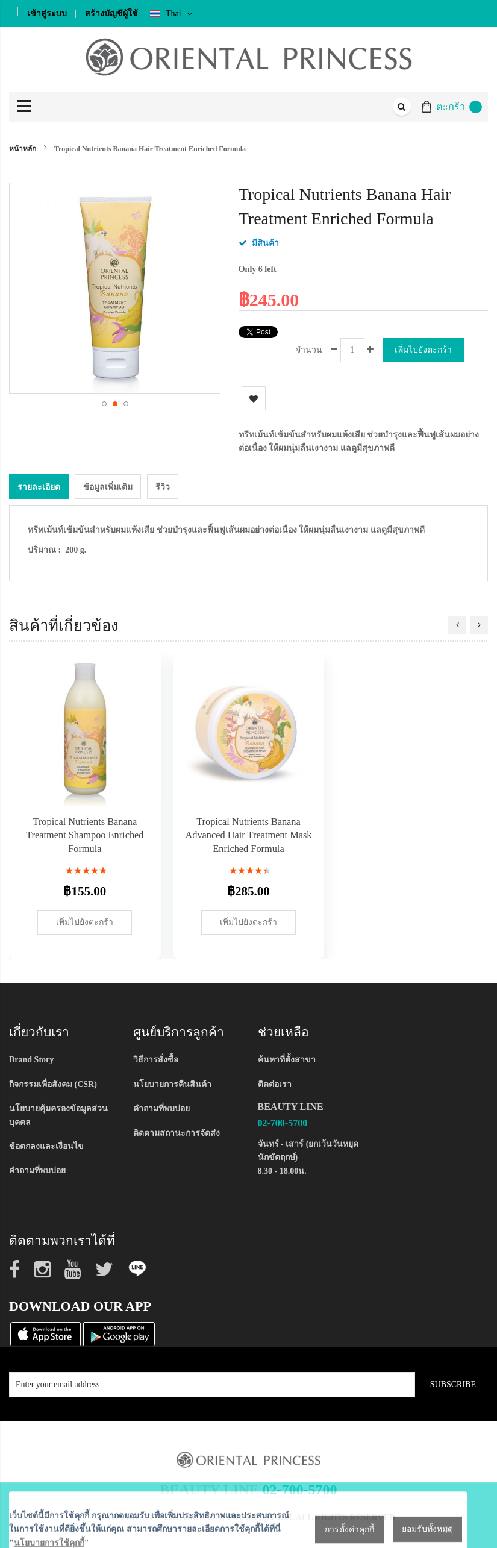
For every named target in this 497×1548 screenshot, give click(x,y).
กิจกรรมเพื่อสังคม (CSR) (53, 1083)
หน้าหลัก (22, 149)
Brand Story (31, 1059)
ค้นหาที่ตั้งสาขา (287, 1059)
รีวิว (162, 486)
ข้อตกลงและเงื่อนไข (46, 1145)
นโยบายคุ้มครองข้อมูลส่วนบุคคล (58, 1114)
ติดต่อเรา (275, 1083)
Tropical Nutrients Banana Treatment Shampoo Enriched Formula (84, 834)
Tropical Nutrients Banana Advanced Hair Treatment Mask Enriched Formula (249, 834)
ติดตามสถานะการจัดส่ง (176, 1131)
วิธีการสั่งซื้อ (155, 1059)
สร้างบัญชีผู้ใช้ (111, 13)
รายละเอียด (38, 486)
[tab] (39, 486)
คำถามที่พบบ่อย (37, 1169)
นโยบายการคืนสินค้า (172, 1083)
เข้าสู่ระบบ (47, 13)
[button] (103, 403)
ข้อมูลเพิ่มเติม (108, 486)
